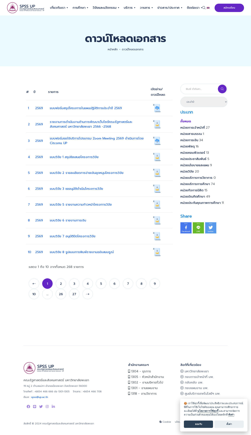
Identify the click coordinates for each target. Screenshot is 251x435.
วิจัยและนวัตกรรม (104, 7)
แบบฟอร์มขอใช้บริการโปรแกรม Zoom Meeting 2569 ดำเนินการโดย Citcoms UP (97, 141)
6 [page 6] (114, 283)
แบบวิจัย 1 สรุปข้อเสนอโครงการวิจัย (74, 157)
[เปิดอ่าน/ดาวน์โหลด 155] (157, 220)
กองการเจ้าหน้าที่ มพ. (197, 376)
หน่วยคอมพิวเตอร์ (194, 152)
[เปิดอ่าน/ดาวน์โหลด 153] (157, 188)
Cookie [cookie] (165, 422)
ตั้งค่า (231, 414)
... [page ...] (47, 294)
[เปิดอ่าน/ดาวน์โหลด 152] (157, 172)
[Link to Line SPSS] (34, 406)
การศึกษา (79, 7)
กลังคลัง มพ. (191, 382)
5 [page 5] (101, 283)
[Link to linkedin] (53, 406)
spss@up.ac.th (39, 397)
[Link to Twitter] (41, 406)
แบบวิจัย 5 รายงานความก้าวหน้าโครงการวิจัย (81, 204)
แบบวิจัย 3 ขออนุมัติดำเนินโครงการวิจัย (76, 188)
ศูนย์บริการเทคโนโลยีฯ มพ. (200, 393)
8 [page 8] (141, 283)
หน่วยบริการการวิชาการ (198, 177)
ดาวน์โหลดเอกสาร (133, 49)
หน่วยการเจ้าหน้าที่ (195, 127)
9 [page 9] (155, 283)
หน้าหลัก (112, 49)
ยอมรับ (198, 424)
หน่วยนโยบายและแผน (196, 165)
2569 (39, 108)
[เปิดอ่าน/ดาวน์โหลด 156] (157, 236)
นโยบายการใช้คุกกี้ (207, 411)
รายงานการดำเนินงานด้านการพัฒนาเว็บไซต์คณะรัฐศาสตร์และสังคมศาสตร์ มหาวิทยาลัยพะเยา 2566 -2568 (91, 124)
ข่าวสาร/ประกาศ (168, 7)
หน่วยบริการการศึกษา (197, 184)
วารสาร (145, 7)
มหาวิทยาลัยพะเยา (194, 371)
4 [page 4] (88, 283)
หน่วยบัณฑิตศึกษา (195, 196)
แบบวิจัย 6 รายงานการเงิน (68, 220)
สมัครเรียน (229, 8)
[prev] (34, 283)
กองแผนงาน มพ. (194, 388)
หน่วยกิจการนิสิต (193, 190)
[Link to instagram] (47, 406)
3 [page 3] (74, 283)
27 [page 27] (74, 294)
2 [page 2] (61, 283)
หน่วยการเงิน (191, 140)
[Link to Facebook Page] (28, 406)
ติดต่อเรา (193, 7)
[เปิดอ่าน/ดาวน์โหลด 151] (157, 156)
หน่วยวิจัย (189, 171)
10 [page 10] (34, 294)
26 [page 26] (61, 294)
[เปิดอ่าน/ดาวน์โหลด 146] (157, 251)
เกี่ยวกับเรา (57, 7)
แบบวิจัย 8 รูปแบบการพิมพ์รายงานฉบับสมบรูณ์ (82, 252)
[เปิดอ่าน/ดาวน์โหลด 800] (157, 140)
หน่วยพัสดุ (189, 146)
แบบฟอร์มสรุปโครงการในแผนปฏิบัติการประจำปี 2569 (86, 108)
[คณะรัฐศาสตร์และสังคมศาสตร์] (26, 7)
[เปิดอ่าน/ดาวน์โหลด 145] (157, 204)
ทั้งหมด (185, 121)
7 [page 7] (128, 283)
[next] (87, 294)
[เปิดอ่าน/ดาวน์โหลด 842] (157, 124)
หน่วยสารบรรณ (192, 133)
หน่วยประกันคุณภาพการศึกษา (202, 202)
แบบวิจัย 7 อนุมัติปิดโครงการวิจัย (72, 236)
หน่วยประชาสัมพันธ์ (194, 158)
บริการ (128, 7)
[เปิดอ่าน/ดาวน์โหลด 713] (157, 107)
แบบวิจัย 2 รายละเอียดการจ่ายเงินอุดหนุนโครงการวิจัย (86, 172)
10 (29, 252)
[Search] (203, 89)
